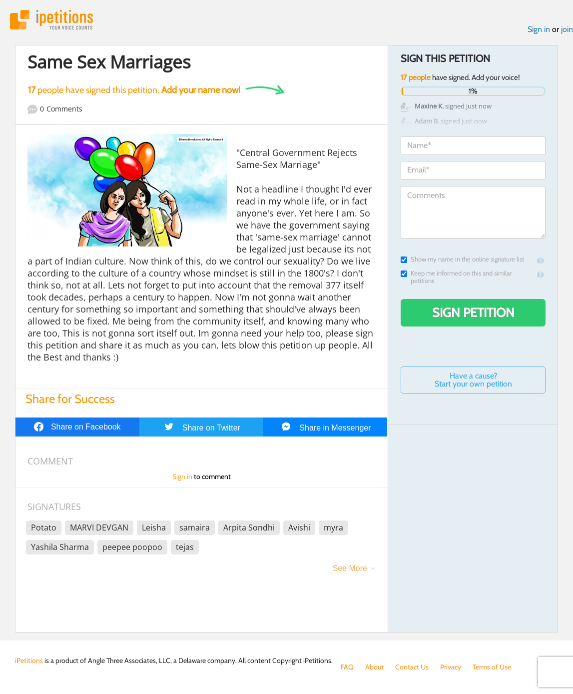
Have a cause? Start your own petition (473, 379)
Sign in (539, 29)
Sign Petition (473, 312)
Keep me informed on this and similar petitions (456, 277)
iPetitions (51, 20)
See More (350, 568)
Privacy (450, 667)
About (374, 667)
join (567, 29)
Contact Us (412, 667)
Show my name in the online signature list (462, 259)
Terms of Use (492, 667)
